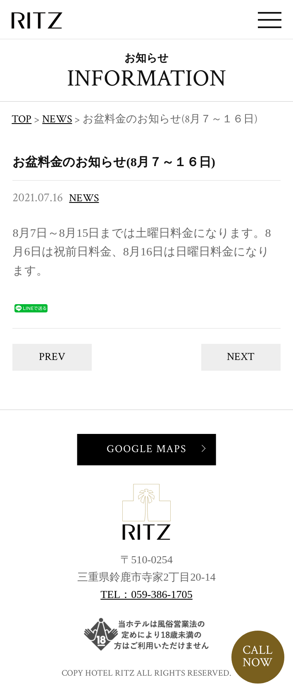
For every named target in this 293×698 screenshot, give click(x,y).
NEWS (84, 198)
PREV (52, 357)
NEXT (241, 357)
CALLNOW (258, 656)
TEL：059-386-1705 (146, 594)
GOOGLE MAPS (146, 449)
